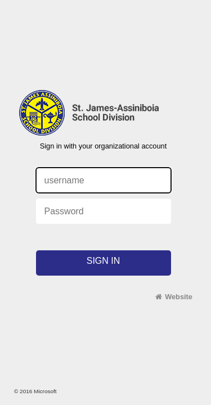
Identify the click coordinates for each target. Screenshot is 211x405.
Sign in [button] (103, 261)
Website (178, 296)
